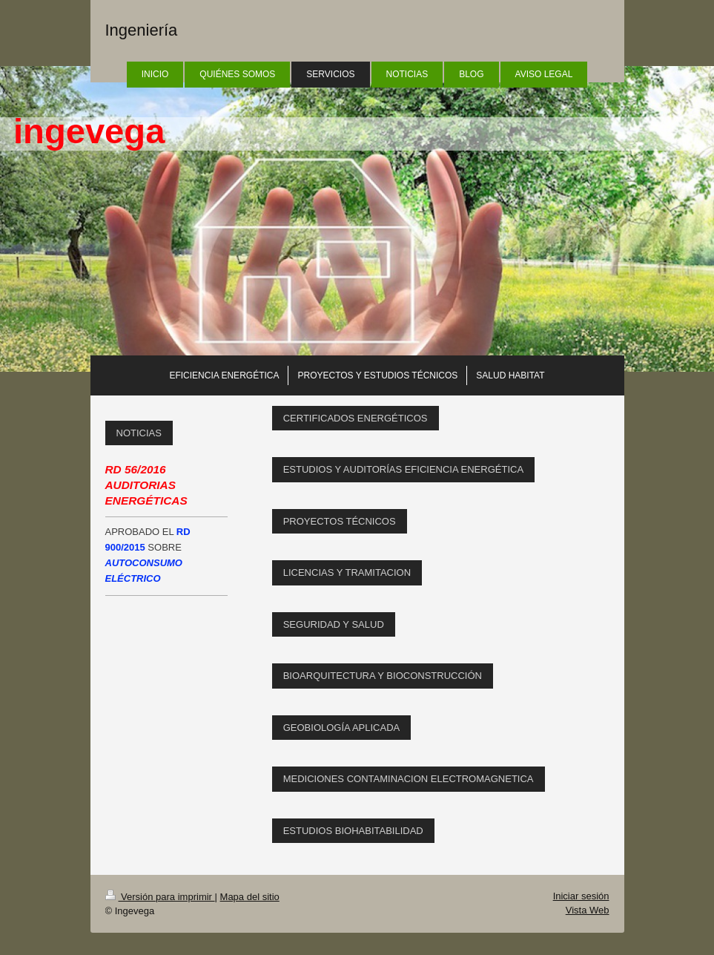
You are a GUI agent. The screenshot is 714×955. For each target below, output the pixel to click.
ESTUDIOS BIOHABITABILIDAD (353, 830)
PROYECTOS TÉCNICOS (339, 521)
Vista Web (587, 910)
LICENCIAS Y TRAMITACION (347, 572)
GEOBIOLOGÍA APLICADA (341, 727)
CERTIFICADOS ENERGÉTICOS (355, 418)
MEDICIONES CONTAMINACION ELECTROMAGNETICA (408, 778)
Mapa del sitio (250, 896)
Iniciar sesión (581, 896)
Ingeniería (141, 30)
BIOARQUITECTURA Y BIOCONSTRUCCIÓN (382, 675)
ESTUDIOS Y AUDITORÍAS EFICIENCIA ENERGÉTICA (403, 469)
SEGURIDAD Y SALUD (333, 624)
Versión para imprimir (160, 896)
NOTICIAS (139, 433)
